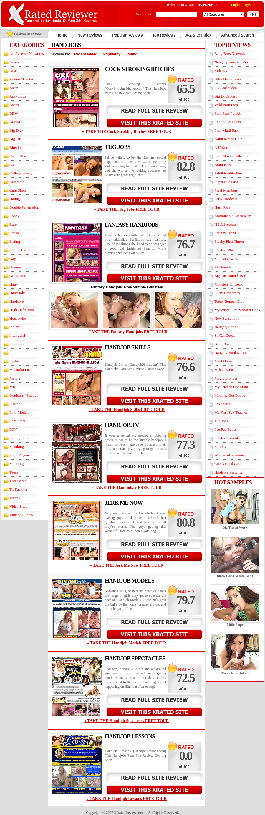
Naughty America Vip (231, 62)
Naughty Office (226, 327)
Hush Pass (222, 207)
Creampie (16, 181)
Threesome (17, 481)
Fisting (14, 241)
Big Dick (16, 130)
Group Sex (17, 275)
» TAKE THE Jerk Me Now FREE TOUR (126, 565)
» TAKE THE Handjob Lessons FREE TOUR (127, 798)
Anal (13, 70)
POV (13, 429)
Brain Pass (222, 164)
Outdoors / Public (23, 395)
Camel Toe (17, 156)
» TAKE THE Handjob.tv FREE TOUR (127, 487)
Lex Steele (222, 404)
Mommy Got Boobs (229, 395)
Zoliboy (220, 446)
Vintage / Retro (21, 515)
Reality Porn (19, 438)
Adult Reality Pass (228, 173)
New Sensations (226, 318)
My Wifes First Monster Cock (237, 310)
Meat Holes (223, 361)
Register (248, 5)
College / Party (20, 173)
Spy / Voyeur (19, 455)
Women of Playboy (229, 455)
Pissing (15, 404)
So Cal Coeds (224, 335)
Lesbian (15, 361)
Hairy (13, 284)
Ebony (14, 216)
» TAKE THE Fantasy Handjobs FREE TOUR (127, 332)
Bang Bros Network (229, 53)
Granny (15, 267)
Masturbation (19, 369)
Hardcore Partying (228, 472)
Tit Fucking (18, 489)
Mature (15, 378)
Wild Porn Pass (226, 105)
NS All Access (225, 224)
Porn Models (19, 412)
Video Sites (18, 506)
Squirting (16, 463)
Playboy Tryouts (227, 438)
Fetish (14, 233)
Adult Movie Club (228, 139)
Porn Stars (17, 421)
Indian (14, 327)
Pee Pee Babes (225, 429)
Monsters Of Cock (228, 284)
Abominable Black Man (232, 216)
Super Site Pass (226, 181)
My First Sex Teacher (230, 412)
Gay (12, 258)
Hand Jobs (17, 293)
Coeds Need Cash (227, 463)
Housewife (17, 318)
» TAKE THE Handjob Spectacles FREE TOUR (126, 721)
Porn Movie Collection (231, 156)
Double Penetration (24, 207)
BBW (13, 113)
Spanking (16, 446)
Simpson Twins (226, 258)
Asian (13, 87)
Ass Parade (222, 267)
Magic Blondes (226, 378)
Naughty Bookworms (230, 352)
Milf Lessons (224, 369)
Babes (14, 105)
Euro (13, 224)
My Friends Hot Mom (231, 387)
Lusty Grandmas (227, 293)
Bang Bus (221, 344)
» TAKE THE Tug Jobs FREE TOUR (127, 209)
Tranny (14, 498)
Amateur (16, 62)
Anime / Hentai (21, 79)
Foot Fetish (18, 250)
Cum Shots (17, 190)
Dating (14, 199)
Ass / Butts (17, 96)
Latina (14, 352)
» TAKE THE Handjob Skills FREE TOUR (127, 410)
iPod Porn (17, 344)
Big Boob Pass (225, 96)
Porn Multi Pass (226, 130)
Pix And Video (225, 87)
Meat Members (226, 190)
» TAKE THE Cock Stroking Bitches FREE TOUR (126, 131)
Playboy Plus (224, 250)
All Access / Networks (26, 53)
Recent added (85, 54)
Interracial (17, 335)
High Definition (21, 310)
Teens (13, 472)
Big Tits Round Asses (230, 275)
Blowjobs (16, 147)
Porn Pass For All (227, 113)
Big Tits (15, 139)
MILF (14, 387)
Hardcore (16, 301)
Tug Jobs (221, 421)
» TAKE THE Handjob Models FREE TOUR (126, 643)
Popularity (112, 54)
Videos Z (221, 70)
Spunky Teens (225, 233)
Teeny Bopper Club (229, 301)
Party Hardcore (226, 199)
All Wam (221, 147)
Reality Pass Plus (227, 122)
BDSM (14, 122)
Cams (13, 164)
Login (235, 5)
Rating (131, 54)
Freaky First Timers (229, 241)
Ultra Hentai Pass (227, 79)
